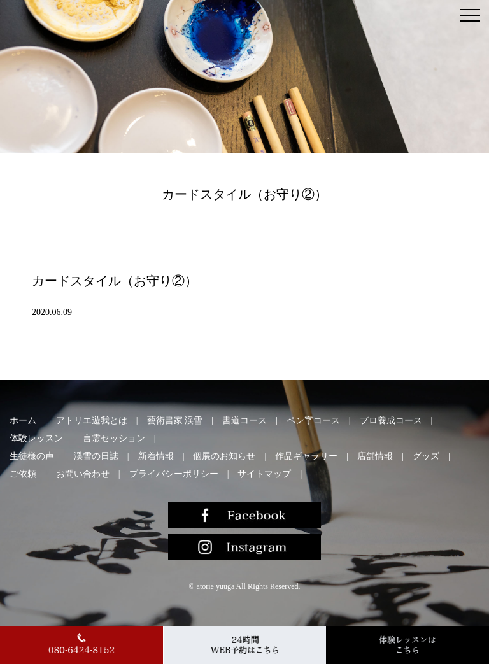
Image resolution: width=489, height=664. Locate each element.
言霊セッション (114, 438)
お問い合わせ (83, 474)
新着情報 (156, 456)
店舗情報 (375, 456)
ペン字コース (313, 420)
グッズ (426, 456)
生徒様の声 (32, 456)
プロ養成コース (391, 420)
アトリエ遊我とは (91, 420)
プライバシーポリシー (173, 474)
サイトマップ (264, 474)
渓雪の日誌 (96, 456)
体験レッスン (36, 438)
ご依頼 (23, 474)
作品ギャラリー (306, 456)
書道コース (244, 420)
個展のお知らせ (224, 456)
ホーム (23, 420)
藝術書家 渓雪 (175, 420)
